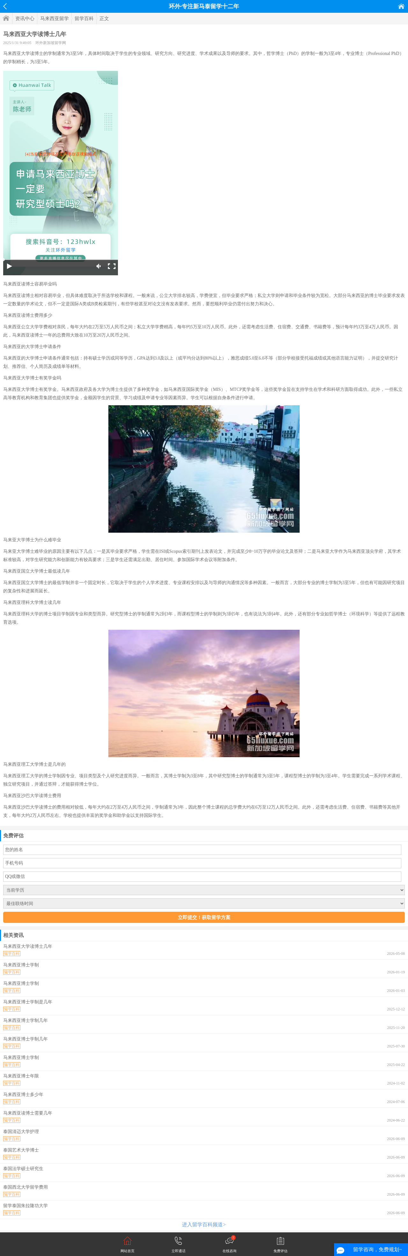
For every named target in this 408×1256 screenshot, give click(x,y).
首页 (401, 6)
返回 (5, 6)
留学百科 (84, 18)
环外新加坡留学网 (50, 43)
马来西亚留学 (54, 18)
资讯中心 (24, 18)
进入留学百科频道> (204, 1224)
